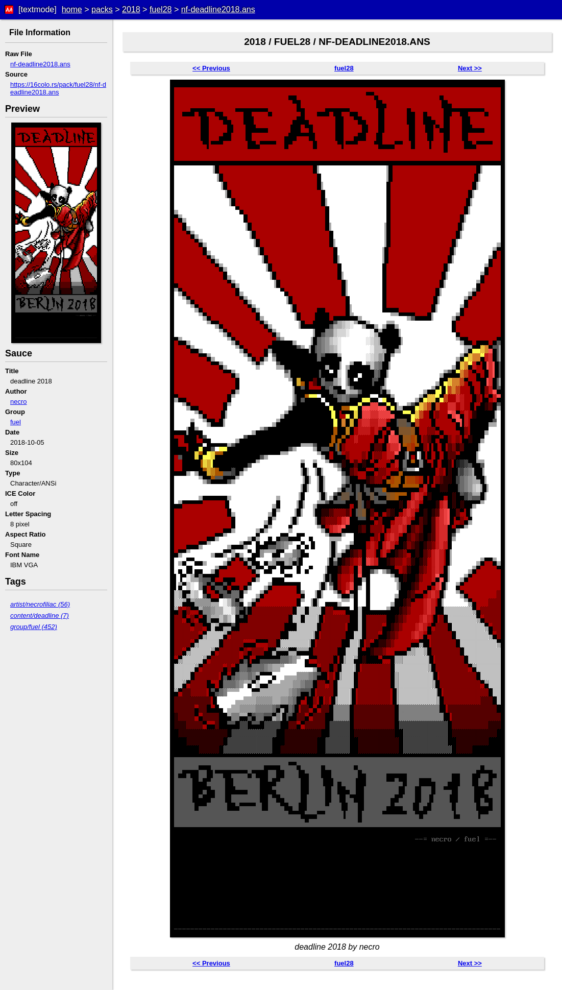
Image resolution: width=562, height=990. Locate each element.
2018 (131, 9)
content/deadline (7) (39, 615)
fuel (15, 422)
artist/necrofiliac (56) (40, 604)
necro (18, 401)
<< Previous (211, 68)
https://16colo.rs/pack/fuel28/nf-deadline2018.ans (58, 88)
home (72, 9)
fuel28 (161, 9)
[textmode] (37, 9)
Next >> (470, 68)
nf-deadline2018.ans (218, 9)
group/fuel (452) (33, 627)
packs (102, 9)
